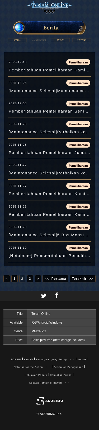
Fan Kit (28, 359)
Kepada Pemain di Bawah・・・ (49, 382)
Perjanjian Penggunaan (68, 367)
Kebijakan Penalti (36, 375)
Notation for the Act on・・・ (32, 367)
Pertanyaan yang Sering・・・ (55, 359)
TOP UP (16, 359)
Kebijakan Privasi (61, 375)
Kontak (82, 359)
